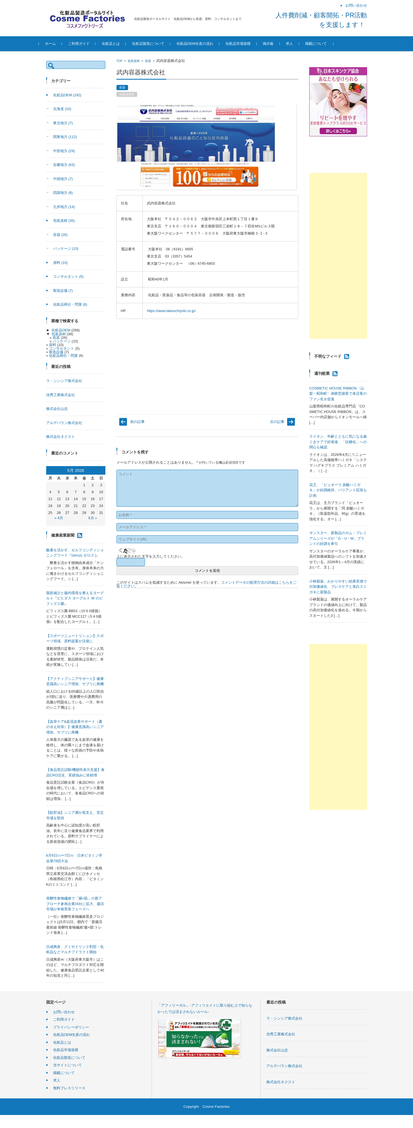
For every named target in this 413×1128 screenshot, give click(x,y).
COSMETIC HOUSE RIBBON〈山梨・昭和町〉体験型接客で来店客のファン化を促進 (338, 393)
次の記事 (277, 422)
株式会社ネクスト (60, 437)
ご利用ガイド (86, 43)
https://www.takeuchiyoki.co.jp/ (171, 311)
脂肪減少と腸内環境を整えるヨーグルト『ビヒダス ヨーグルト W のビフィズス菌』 (75, 598)
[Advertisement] (338, 256)
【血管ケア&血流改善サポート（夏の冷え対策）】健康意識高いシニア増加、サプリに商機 (75, 726)
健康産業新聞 (62, 535)
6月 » (92, 518)
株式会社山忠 (57, 409)
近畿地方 (64, 165)
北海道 (62, 109)
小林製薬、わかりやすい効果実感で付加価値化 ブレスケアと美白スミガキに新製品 (338, 586)
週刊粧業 (322, 373)
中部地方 (64, 151)
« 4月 (58, 518)
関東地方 (65, 137)
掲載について (323, 43)
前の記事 (137, 422)
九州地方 (64, 207)
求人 (296, 43)
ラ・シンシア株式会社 (64, 381)
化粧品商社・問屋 (70, 304)
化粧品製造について (155, 43)
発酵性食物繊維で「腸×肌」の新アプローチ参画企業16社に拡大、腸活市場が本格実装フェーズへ (75, 903)
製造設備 (63, 291)
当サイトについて (67, 1065)
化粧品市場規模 (245, 43)
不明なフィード (327, 356)
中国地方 (63, 179)
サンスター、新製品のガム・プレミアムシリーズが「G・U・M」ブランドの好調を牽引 (338, 538)
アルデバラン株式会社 (64, 423)
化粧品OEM (67, 95)
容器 (148, 61)
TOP (119, 61)
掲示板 (275, 43)
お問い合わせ (64, 1012)
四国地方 (63, 193)
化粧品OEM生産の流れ (202, 43)
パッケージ (66, 248)
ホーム (57, 43)
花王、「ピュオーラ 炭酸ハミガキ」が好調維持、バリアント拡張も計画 (338, 490)
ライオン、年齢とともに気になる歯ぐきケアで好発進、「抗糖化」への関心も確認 (338, 441)
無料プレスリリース (69, 1088)
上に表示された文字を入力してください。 (150, 556)
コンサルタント (68, 276)
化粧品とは (118, 43)
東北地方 (63, 123)
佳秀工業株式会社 (60, 395)
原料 (60, 263)
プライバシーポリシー (71, 1027)
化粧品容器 (126, 94)
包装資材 (134, 61)
